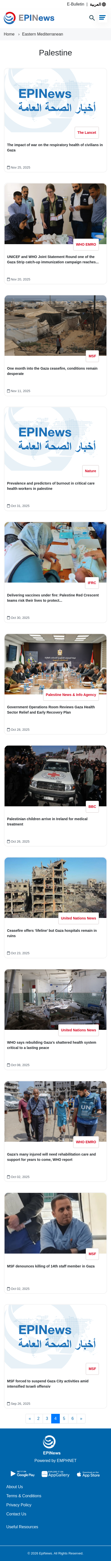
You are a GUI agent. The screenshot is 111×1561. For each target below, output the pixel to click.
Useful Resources (22, 1527)
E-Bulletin (76, 4)
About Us (14, 1487)
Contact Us (16, 1514)
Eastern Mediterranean (42, 34)
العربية (98, 4)
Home (10, 34)
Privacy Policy (19, 1505)
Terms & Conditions (23, 1496)
